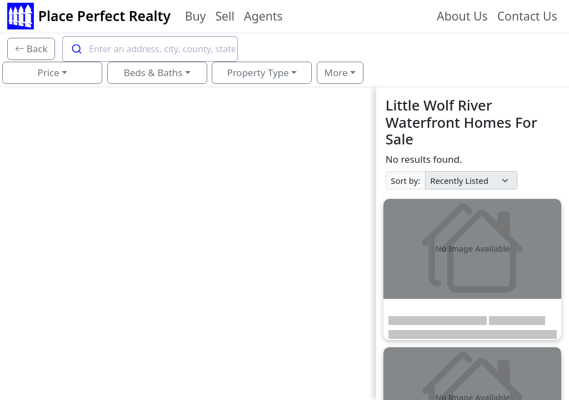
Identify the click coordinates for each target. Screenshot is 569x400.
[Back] (31, 49)
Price (48, 72)
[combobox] (150, 49)
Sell (224, 16)
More (336, 72)
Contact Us (527, 16)
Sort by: (405, 180)
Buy (195, 16)
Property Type (257, 72)
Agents (263, 16)
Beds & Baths (153, 72)
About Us (462, 16)
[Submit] (76, 49)
